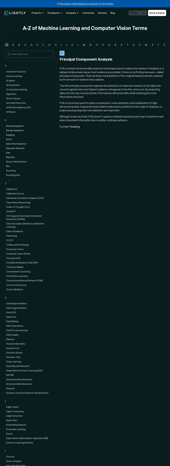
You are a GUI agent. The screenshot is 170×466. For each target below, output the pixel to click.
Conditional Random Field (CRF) (22, 262)
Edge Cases (12, 407)
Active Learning (14, 76)
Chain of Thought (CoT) (18, 207)
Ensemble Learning (16, 429)
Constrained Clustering (18, 271)
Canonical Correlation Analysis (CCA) (25, 198)
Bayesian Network (15, 148)
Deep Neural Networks (17, 366)
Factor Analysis (14, 461)
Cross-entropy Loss (16, 285)
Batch (9, 139)
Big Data (10, 157)
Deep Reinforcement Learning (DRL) (24, 370)
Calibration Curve (15, 193)
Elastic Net (11, 420)
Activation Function (16, 71)
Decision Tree (13, 357)
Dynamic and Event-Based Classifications (27, 393)
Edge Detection (14, 416)
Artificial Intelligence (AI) (18, 107)
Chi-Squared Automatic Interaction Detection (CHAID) (24, 217)
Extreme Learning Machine (19, 442)
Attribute (11, 112)
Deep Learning (13, 361)
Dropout (10, 388)
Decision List (12, 348)
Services (102, 13)
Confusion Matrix (14, 267)
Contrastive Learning (17, 276)
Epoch (9, 433)
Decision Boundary (15, 343)
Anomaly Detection (16, 103)
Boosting (11, 170)
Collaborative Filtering (17, 244)
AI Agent (10, 80)
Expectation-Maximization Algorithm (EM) (27, 438)
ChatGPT (11, 211)
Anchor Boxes (13, 98)
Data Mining (12, 321)
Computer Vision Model (18, 253)
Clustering (11, 235)
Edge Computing (15, 411)
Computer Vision (14, 249)
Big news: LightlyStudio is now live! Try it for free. (87, 3)
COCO (9, 240)
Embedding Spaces (16, 424)
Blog (113, 13)
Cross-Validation (14, 289)
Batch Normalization (16, 143)
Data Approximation (16, 303)
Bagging (10, 134)
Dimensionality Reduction (19, 379)
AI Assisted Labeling (16, 89)
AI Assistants (13, 85)
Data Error (11, 317)
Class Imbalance (14, 231)
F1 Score (10, 456)
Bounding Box (13, 175)
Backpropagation (15, 126)
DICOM (10, 375)
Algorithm (11, 94)
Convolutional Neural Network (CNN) (24, 280)
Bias (8, 152)
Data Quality (12, 334)
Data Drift (11, 312)
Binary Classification (16, 161)
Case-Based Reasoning (18, 202)
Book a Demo (157, 12)
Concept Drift (13, 258)
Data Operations (14, 325)
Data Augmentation (16, 308)
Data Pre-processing (16, 330)
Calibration (11, 189)
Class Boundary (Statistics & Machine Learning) (25, 225)
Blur (8, 166)
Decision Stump (14, 352)
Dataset (10, 339)
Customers (88, 13)
